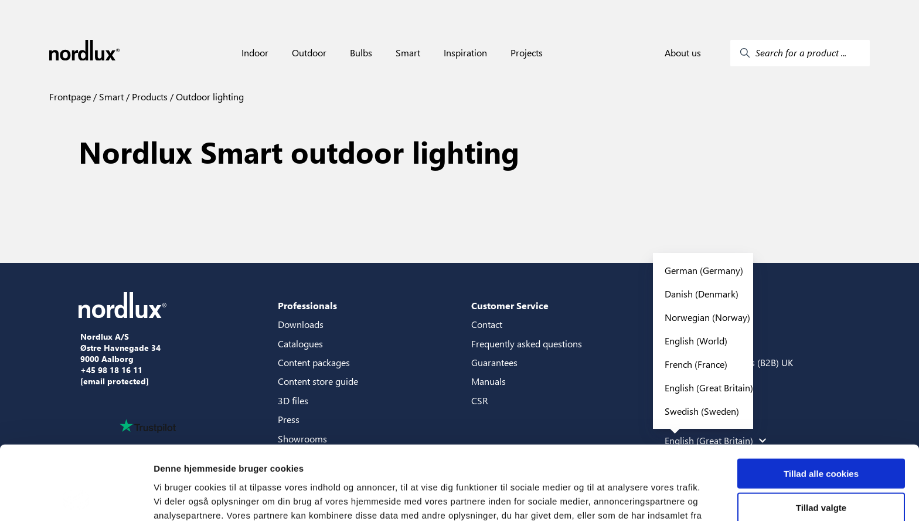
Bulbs (361, 53)
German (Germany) (704, 270)
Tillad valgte (821, 439)
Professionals (307, 305)
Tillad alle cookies (821, 404)
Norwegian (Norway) (707, 317)
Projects (526, 53)
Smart (408, 53)
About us (683, 53)
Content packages (314, 362)
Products (149, 96)
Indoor (254, 53)
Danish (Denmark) (701, 293)
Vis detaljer (609, 498)
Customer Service (510, 305)
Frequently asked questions (526, 343)
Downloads (301, 324)
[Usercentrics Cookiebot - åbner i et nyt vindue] (76, 498)
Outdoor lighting (208, 96)
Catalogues (300, 343)
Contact (486, 324)
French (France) (696, 364)
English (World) (696, 340)
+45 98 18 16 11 (111, 370)
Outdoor (309, 53)
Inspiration (465, 53)
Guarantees (494, 362)
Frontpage (70, 96)
